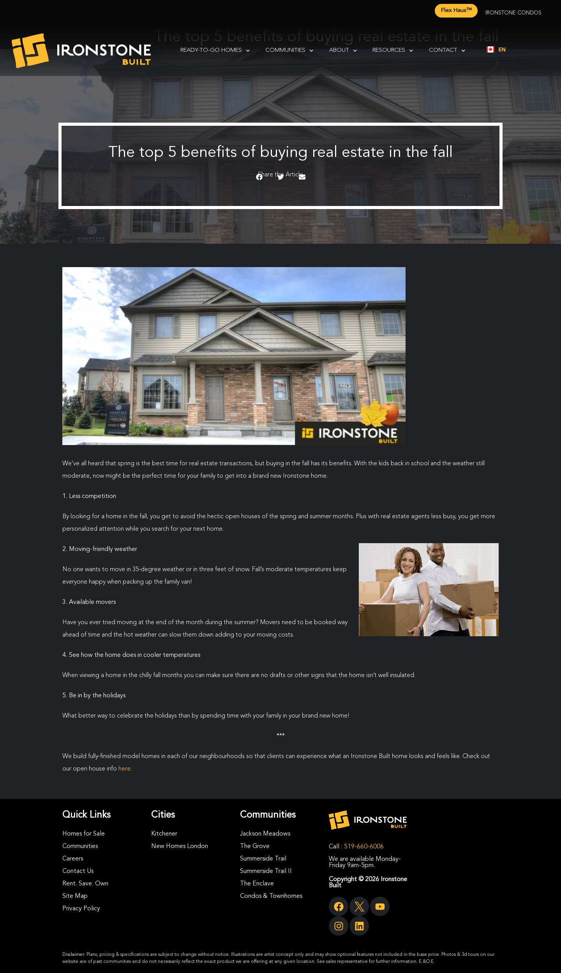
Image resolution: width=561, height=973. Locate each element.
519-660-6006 (364, 847)
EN (496, 49)
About (343, 51)
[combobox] (496, 49)
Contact (447, 51)
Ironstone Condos (513, 13)
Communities (289, 51)
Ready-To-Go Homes (215, 51)
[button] (259, 177)
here (124, 769)
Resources (392, 51)
